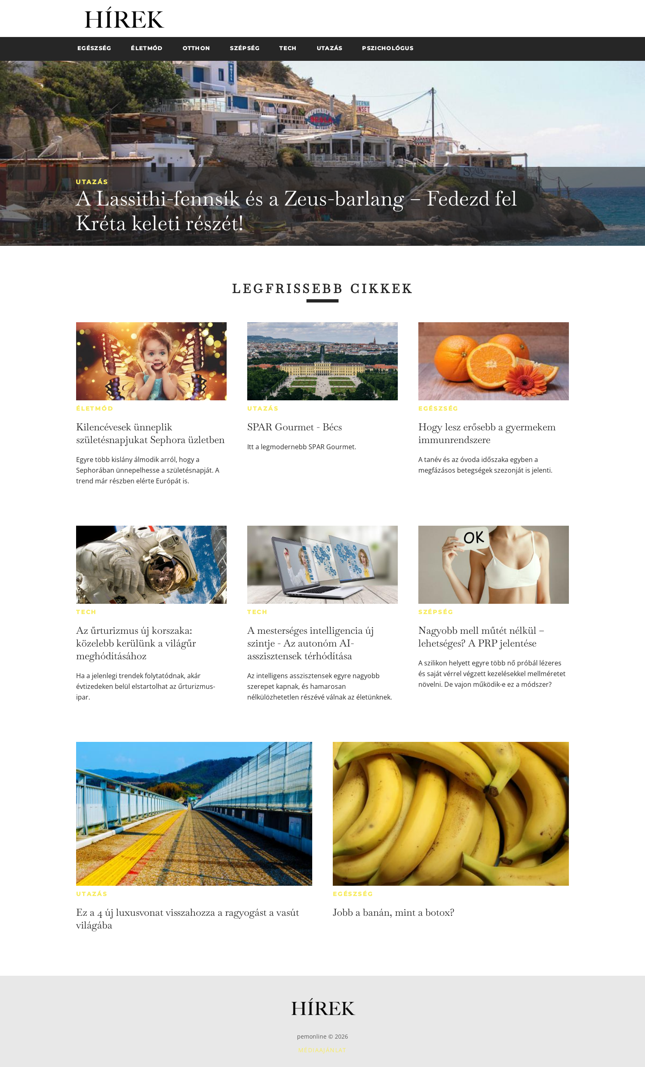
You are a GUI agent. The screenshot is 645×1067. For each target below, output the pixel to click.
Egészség (438, 408)
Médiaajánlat (322, 1050)
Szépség (436, 612)
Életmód (95, 408)
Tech (86, 612)
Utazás (92, 182)
